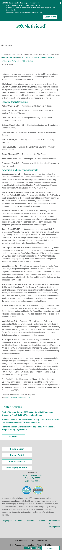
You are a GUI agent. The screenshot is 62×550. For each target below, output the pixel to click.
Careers (18, 521)
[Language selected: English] (50, 548)
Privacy (39, 545)
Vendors (31, 545)
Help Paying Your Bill (17, 468)
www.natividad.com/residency (17, 398)
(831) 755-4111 (32, 481)
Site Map (48, 545)
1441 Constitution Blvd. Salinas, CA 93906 (32, 476)
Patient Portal (17, 455)
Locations (30, 521)
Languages (6, 521)
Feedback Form (17, 461)
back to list (13, 436)
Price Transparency (17, 545)
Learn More (50, 17)
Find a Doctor (17, 449)
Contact (41, 521)
